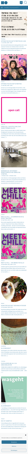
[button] (25, 435)
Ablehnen (14, 446)
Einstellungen (14, 450)
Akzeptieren (14, 442)
